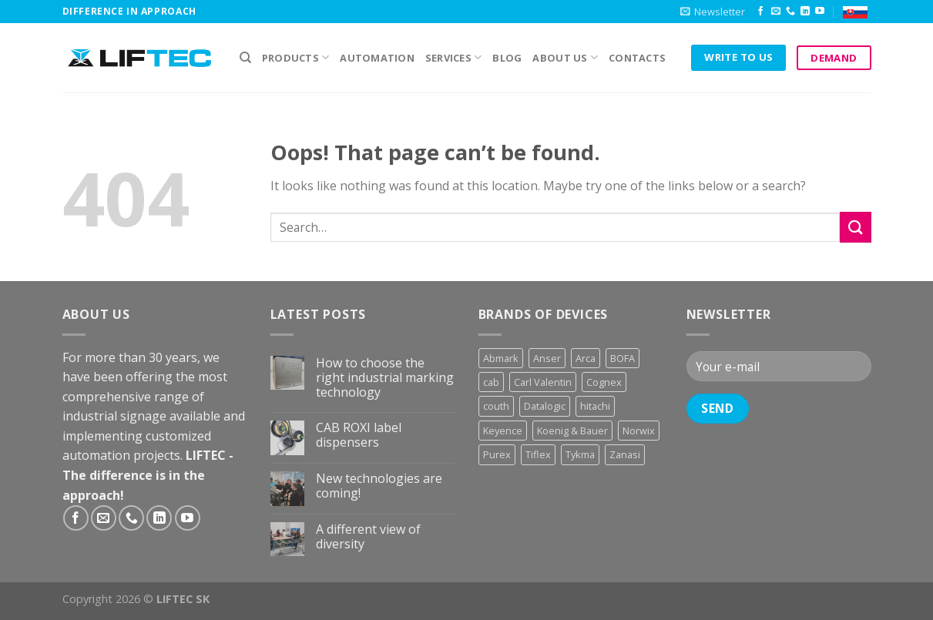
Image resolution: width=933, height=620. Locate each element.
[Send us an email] (775, 11)
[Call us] (790, 11)
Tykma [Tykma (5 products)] (580, 454)
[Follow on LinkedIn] (805, 11)
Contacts (637, 58)
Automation (377, 58)
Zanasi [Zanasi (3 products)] (624, 454)
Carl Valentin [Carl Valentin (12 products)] (543, 382)
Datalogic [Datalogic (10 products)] (545, 406)
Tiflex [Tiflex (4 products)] (538, 454)
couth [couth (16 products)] (496, 406)
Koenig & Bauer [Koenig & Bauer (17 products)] (572, 430)
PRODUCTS (296, 57)
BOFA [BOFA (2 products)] (622, 358)
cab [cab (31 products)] (491, 382)
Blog (507, 58)
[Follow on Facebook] (760, 11)
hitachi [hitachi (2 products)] (595, 406)
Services (453, 57)
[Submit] (855, 227)
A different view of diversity (368, 536)
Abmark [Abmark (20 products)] (501, 358)
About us (565, 57)
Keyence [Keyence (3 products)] (502, 430)
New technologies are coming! (379, 486)
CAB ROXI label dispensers (358, 435)
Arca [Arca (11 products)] (586, 358)
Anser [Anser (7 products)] (547, 358)
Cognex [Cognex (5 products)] (604, 382)
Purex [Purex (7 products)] (497, 454)
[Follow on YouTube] (819, 11)
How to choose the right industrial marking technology (385, 378)
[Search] (245, 57)
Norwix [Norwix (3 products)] (639, 430)
